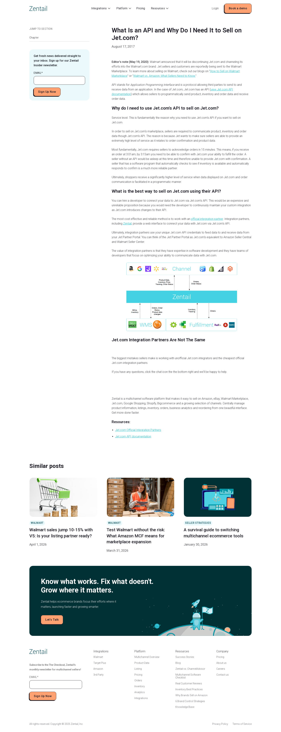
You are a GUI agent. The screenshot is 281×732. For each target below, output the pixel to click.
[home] (38, 8)
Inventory (139, 686)
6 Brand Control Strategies (190, 701)
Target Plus (99, 662)
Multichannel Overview (146, 657)
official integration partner (207, 219)
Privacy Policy (220, 724)
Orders (138, 680)
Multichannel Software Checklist (188, 676)
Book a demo (238, 8)
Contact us (222, 674)
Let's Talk (52, 619)
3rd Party (98, 674)
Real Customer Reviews (188, 683)
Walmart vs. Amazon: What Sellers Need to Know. (164, 76)
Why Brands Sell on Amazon (191, 695)
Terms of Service (242, 724)
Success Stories (184, 657)
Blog (178, 662)
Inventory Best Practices (189, 689)
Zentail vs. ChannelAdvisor (190, 668)
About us (221, 662)
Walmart (98, 657)
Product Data (141, 662)
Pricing (140, 8)
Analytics (139, 692)
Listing (138, 668)
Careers (220, 668)
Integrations (141, 698)
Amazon (98, 668)
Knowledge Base (184, 706)
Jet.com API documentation (133, 436)
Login (215, 8)
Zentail (127, 223)
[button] (100, 8)
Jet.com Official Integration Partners (138, 430)
